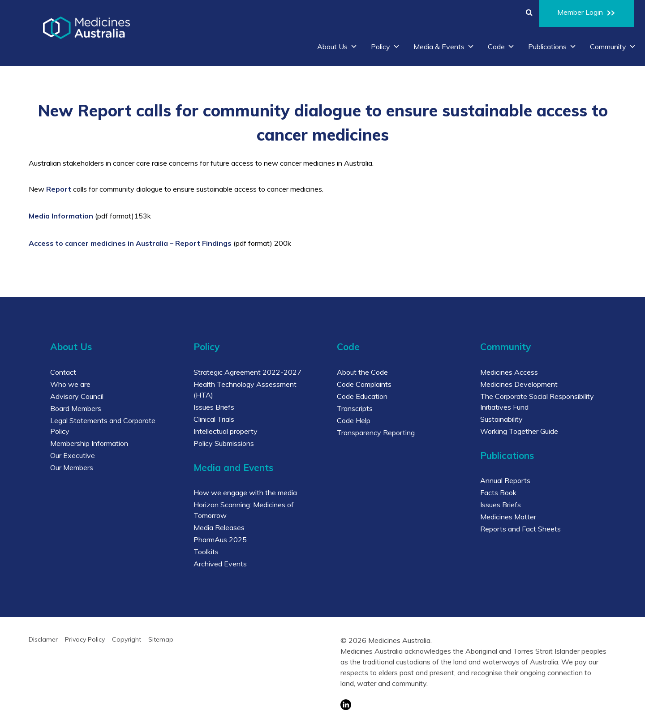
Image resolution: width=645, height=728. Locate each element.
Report (58, 188)
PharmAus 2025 (220, 539)
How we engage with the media (245, 492)
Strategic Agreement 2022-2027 (247, 372)
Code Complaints (364, 384)
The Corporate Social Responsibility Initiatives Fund (537, 401)
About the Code (362, 372)
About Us (337, 47)
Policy (385, 47)
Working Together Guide (519, 431)
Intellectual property (226, 431)
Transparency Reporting (376, 432)
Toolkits (206, 551)
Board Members (75, 408)
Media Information (61, 215)
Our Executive (72, 455)
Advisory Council (76, 396)
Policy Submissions (224, 443)
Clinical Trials (214, 419)
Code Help (353, 420)
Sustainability (501, 419)
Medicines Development (519, 384)
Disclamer (43, 639)
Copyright (126, 639)
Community (613, 47)
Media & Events (443, 47)
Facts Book (498, 492)
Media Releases (219, 527)
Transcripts (355, 408)
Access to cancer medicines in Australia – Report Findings (130, 243)
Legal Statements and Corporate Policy (102, 426)
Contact (63, 372)
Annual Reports (505, 480)
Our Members (71, 467)
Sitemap (160, 639)
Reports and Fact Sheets (520, 528)
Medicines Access (509, 372)
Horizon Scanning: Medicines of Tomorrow (244, 510)
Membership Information (89, 443)
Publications (552, 47)
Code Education (362, 396)
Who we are (70, 384)
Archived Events (220, 563)
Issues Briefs (214, 407)
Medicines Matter (508, 516)
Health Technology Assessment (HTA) (245, 389)
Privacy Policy (85, 639)
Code (501, 47)
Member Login (586, 13)
